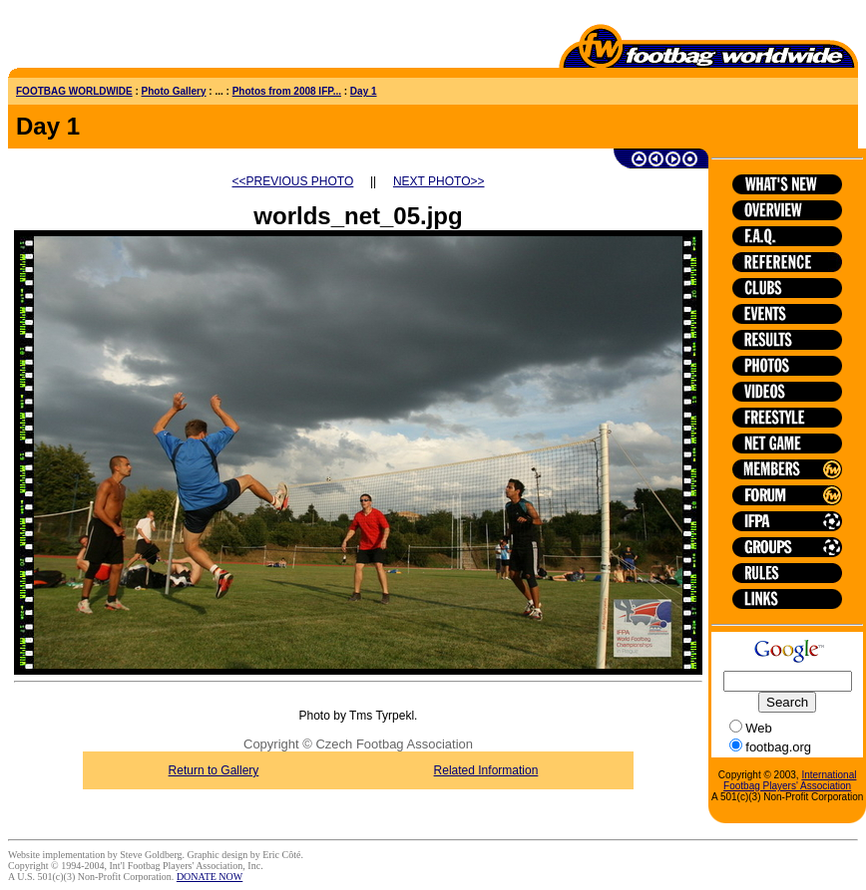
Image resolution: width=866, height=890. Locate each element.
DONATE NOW (209, 876)
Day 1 (363, 91)
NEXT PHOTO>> (439, 181)
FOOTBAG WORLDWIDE (74, 91)
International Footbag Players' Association (789, 780)
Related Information (486, 770)
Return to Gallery (214, 770)
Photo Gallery (174, 91)
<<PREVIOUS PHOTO (293, 181)
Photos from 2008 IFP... (286, 91)
